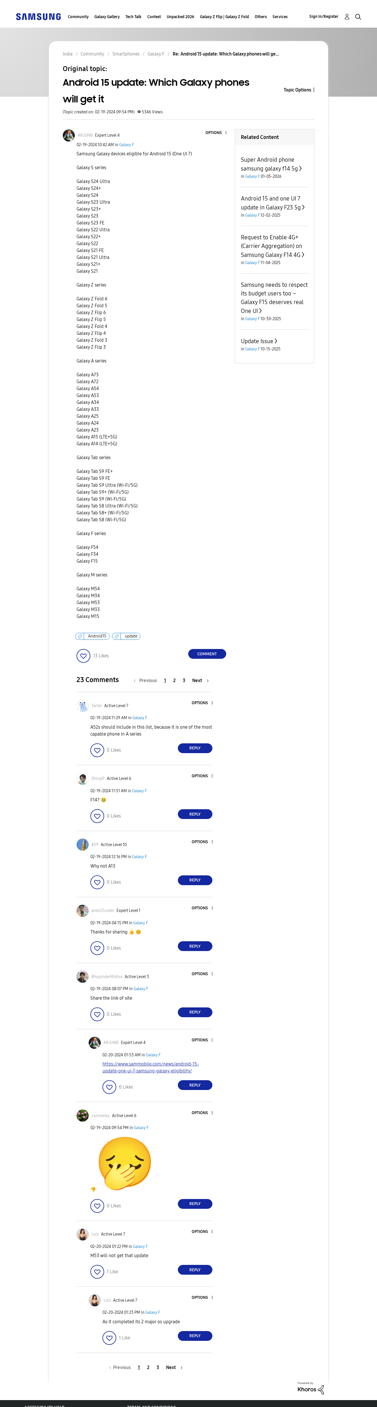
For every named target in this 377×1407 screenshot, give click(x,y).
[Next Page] (200, 680)
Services (280, 16)
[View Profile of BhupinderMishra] (107, 976)
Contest (154, 16)
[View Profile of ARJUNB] (85, 135)
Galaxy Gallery (107, 16)
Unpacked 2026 (180, 16)
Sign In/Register (323, 16)
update (131, 636)
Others (261, 16)
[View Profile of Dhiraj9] (98, 778)
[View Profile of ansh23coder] (103, 910)
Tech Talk (133, 16)
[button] (216, 133)
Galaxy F (126, 144)
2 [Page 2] (174, 680)
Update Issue (257, 341)
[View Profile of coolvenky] (101, 1115)
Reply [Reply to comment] (195, 748)
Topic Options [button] (297, 90)
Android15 (97, 636)
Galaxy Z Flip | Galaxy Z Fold (224, 16)
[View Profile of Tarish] (97, 705)
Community (78, 16)
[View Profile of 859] (95, 844)
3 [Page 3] (184, 680)
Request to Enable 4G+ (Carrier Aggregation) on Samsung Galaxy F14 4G (271, 246)
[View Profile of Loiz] (95, 1234)
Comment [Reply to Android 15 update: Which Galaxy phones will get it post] (207, 654)
